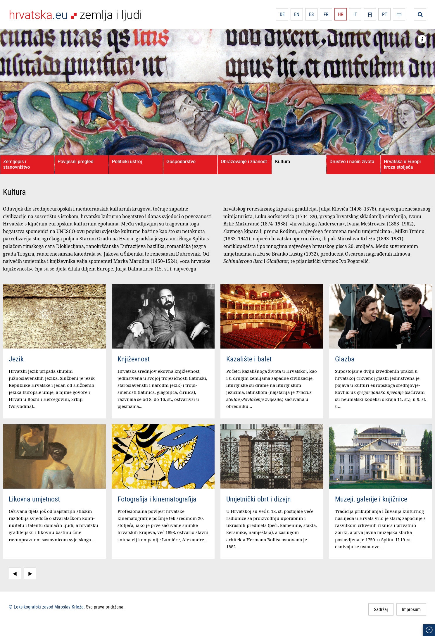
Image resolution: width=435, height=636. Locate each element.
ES (311, 14)
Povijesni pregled (76, 161)
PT (384, 14)
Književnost (134, 358)
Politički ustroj (127, 161)
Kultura (282, 161)
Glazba (345, 358)
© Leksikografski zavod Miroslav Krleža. (47, 607)
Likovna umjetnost (34, 499)
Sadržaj (381, 609)
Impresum (411, 609)
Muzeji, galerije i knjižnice (371, 499)
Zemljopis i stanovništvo (16, 164)
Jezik (16, 358)
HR (340, 14)
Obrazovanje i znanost (244, 161)
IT (355, 14)
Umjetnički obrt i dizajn (258, 499)
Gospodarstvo (181, 161)
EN (296, 14)
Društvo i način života (351, 161)
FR (326, 14)
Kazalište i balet (249, 358)
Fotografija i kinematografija (157, 499)
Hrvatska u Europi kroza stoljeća (402, 164)
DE (282, 14)
